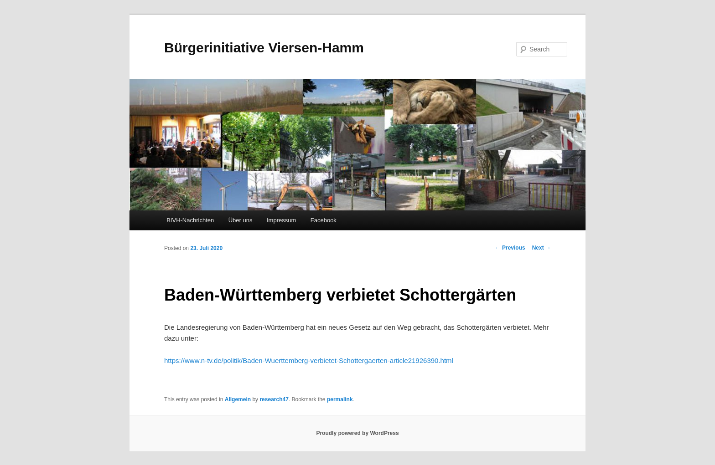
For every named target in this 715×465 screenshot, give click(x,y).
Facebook (324, 220)
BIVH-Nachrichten (190, 220)
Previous (510, 248)
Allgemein (238, 399)
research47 (273, 399)
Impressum (281, 220)
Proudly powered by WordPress (357, 433)
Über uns (240, 220)
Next (541, 248)
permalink (340, 399)
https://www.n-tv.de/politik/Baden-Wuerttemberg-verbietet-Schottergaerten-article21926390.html (308, 360)
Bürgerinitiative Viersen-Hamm (264, 47)
